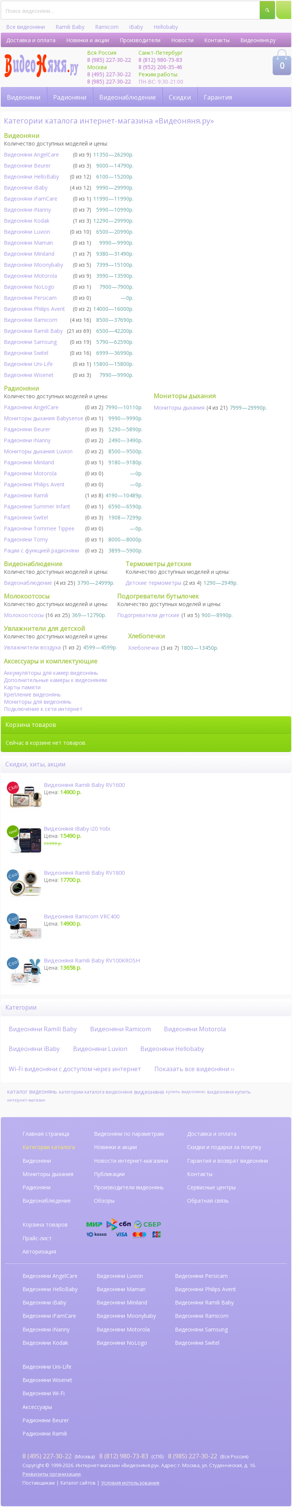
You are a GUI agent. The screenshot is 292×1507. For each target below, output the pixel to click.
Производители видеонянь (129, 1187)
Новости (182, 40)
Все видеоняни (25, 26)
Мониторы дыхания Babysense (43, 418)
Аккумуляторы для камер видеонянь (51, 672)
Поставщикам (38, 1483)
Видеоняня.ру (258, 40)
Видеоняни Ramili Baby (33, 330)
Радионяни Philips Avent (34, 484)
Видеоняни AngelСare (31, 154)
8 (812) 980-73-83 (160, 59)
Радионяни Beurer (27, 429)
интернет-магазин (26, 1100)
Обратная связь (208, 1200)
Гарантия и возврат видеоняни (227, 1160)
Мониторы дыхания (179, 407)
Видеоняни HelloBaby (31, 176)
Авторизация (39, 1251)
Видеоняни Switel (26, 352)
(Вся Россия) (208, 1456)
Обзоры (104, 1200)
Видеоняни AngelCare (50, 1275)
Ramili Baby (70, 26)
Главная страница (45, 1133)
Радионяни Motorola (30, 473)
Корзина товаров (45, 1224)
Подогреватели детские (148, 615)
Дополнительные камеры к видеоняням (55, 680)
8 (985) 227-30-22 (109, 59)
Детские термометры (153, 582)
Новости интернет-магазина (131, 1160)
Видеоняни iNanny (27, 209)
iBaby (136, 26)
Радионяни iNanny (27, 440)
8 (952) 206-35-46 (160, 67)
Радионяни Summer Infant (37, 506)
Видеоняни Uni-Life (28, 363)
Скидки (180, 97)
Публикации (109, 1174)
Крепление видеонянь (32, 694)
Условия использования (130, 1483)
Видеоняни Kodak (26, 220)
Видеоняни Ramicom (30, 319)
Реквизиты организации (51, 1474)
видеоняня (149, 1091)
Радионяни (69, 97)
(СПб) (131, 1456)
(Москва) (58, 1456)
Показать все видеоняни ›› (194, 1069)
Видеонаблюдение (127, 97)
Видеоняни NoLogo (29, 286)
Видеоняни (23, 97)
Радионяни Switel (26, 517)
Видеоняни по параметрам (129, 1133)
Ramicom (107, 26)
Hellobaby (166, 26)
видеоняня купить (229, 1091)
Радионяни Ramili (26, 495)
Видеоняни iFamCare (30, 198)
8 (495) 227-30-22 (109, 74)
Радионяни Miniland (29, 462)
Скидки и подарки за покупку (224, 1147)
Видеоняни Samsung (30, 341)
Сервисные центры (211, 1187)
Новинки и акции (87, 40)
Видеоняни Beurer (27, 165)
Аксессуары (37, 1406)
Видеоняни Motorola (30, 275)
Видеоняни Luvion (27, 231)
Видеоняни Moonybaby (33, 264)
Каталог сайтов (78, 1483)
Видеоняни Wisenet (29, 374)
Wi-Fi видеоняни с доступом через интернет (75, 1069)
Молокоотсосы (24, 615)
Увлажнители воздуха (32, 647)
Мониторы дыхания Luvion (38, 451)
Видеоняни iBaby (26, 187)
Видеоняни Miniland (29, 253)
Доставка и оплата (31, 40)
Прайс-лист (37, 1238)
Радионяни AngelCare (31, 407)
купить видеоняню (185, 1091)
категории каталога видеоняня (95, 1091)
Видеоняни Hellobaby (172, 1049)
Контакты (217, 40)
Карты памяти (22, 687)
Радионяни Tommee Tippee (39, 528)
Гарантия (218, 97)
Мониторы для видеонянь (37, 701)
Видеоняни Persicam (30, 297)
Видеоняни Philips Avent (34, 308)
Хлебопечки (143, 647)
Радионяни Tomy (26, 539)
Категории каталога (48, 1147)
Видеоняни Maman (28, 242)
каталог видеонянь (32, 1091)
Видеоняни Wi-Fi (43, 1393)
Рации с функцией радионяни (41, 550)
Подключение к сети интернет (43, 708)
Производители (140, 40)
